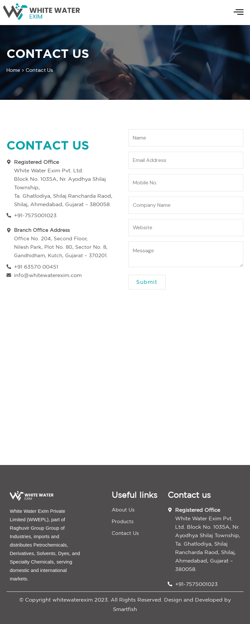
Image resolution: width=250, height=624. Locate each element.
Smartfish (125, 609)
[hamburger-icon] (238, 13)
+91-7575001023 (196, 584)
